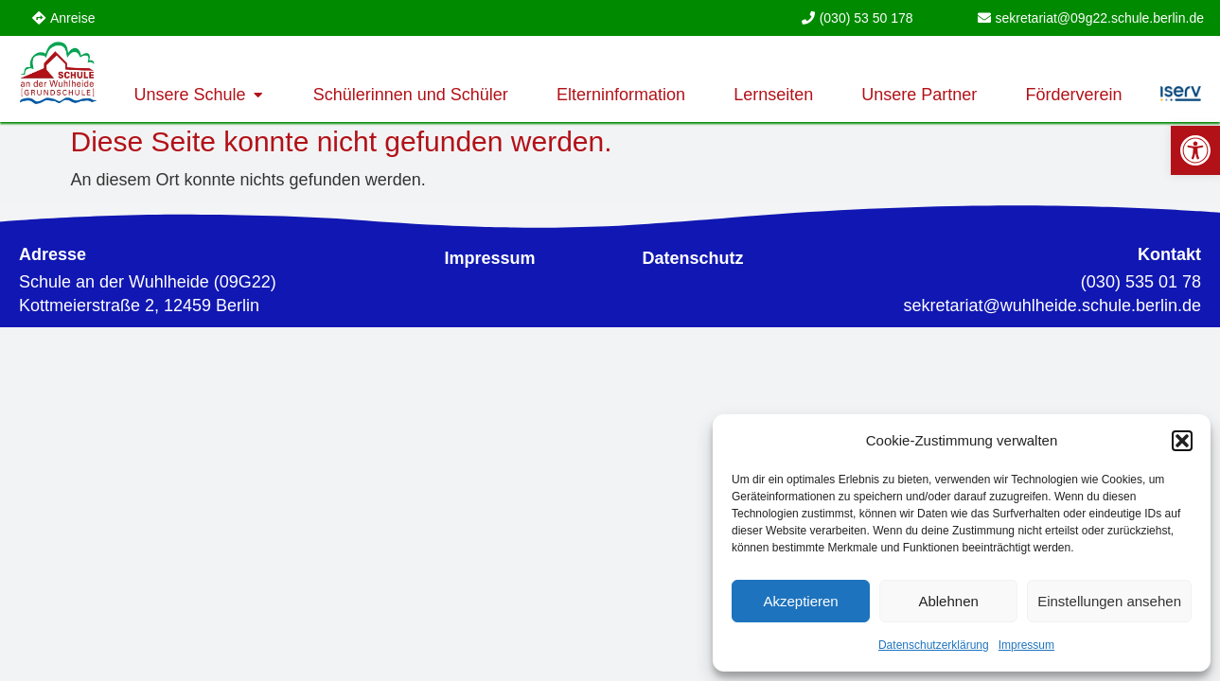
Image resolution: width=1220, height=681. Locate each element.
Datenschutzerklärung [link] (933, 645)
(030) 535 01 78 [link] (1141, 281)
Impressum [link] (1026, 645)
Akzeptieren (800, 601)
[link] (1195, 150)
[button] (1182, 440)
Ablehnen (948, 601)
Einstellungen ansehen (1109, 601)
